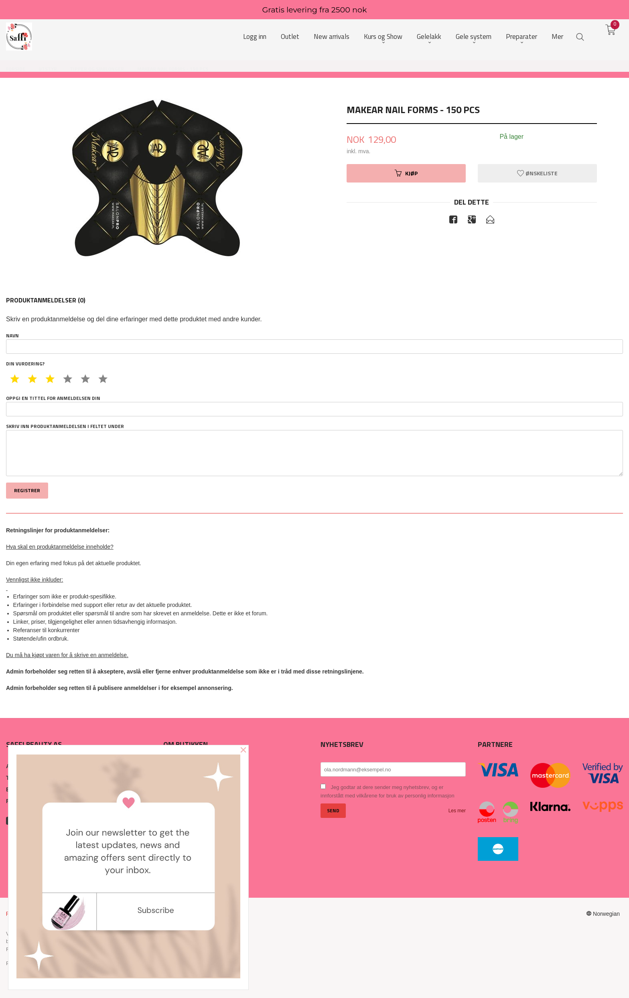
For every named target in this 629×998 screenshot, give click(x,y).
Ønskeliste (537, 173)
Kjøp (406, 173)
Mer (557, 37)
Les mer (457, 810)
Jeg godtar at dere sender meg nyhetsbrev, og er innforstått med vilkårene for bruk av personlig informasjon (388, 791)
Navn (314, 343)
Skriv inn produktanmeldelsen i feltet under (314, 450)
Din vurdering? (25, 363)
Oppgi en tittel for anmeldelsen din (314, 405)
